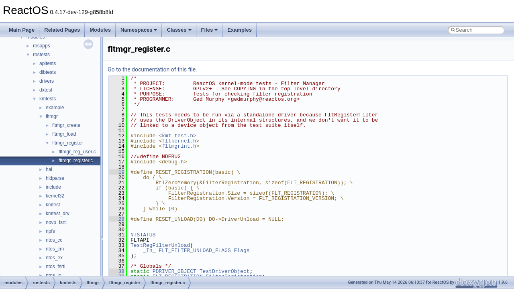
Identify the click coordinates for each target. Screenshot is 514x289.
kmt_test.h (177, 135)
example (55, 107)
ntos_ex (54, 258)
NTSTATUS (143, 234)
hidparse (55, 178)
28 (116, 219)
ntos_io (53, 275)
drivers (46, 81)
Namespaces (138, 30)
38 (116, 271)
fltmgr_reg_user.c (77, 152)
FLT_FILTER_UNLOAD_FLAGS (194, 250)
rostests (41, 54)
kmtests (47, 99)
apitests (47, 63)
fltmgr (52, 116)
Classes (179, 30)
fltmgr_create (66, 125)
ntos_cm (55, 249)
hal (49, 169)
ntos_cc (54, 240)
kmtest (53, 205)
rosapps (41, 46)
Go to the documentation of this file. (152, 69)
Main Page (22, 30)
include (53, 187)
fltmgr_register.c (76, 160)
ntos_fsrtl (55, 266)
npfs (50, 231)
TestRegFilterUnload (160, 245)
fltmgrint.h (179, 146)
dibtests (47, 72)
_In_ (149, 250)
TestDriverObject (225, 271)
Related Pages (62, 30)
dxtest (45, 90)
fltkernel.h (179, 140)
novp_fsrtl (56, 222)
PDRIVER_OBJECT (174, 271)
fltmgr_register (67, 143)
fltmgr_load (64, 134)
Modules (100, 30)
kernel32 (55, 196)
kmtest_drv (57, 213)
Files (209, 30)
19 (116, 172)
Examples (239, 30)
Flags (241, 250)
